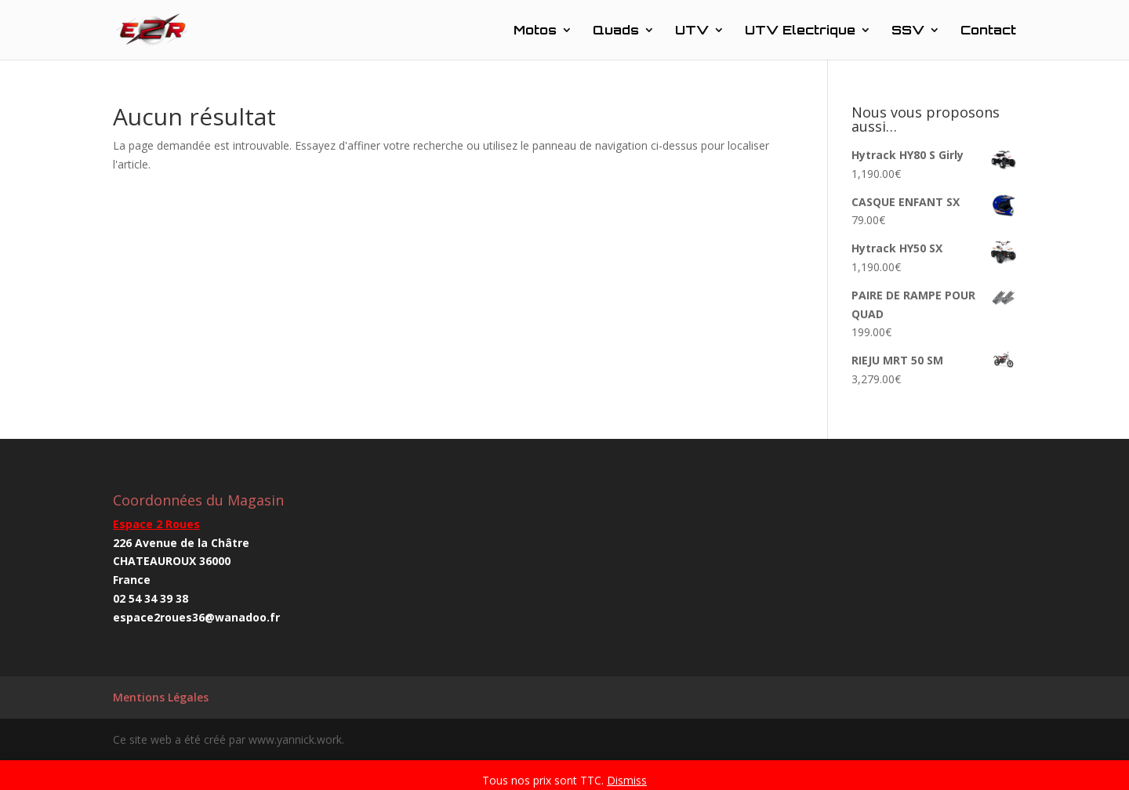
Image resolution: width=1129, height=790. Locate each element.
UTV (692, 31)
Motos (535, 31)
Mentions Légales (161, 697)
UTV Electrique (800, 31)
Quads (616, 31)
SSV (907, 31)
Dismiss (627, 780)
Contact (988, 31)
